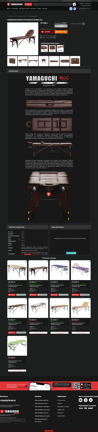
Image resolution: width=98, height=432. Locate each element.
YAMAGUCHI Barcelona (77, 324)
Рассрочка (33, 8)
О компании (14, 8)
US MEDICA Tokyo (76, 286)
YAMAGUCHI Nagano (34, 286)
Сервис (39, 8)
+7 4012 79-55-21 (84, 4)
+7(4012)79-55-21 (8, 400)
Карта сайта (61, 416)
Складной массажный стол (35, 285)
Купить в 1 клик (61, 32)
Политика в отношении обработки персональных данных (10, 405)
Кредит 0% (60, 409)
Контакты (44, 8)
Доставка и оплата (24, 8)
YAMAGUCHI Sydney (55, 324)
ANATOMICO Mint (12, 362)
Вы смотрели (49, 431)
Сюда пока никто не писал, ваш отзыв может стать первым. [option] (70, 238)
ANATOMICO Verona (34, 324)
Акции (8, 8)
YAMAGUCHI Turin (12, 324)
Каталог (59, 403)
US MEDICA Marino (54, 286)
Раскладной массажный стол (15, 285)
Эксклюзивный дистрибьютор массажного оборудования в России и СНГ (76, 0)
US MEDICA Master (12, 286)
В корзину (12, 294)
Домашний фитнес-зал (84, 8)
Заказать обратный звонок (86, 5)
